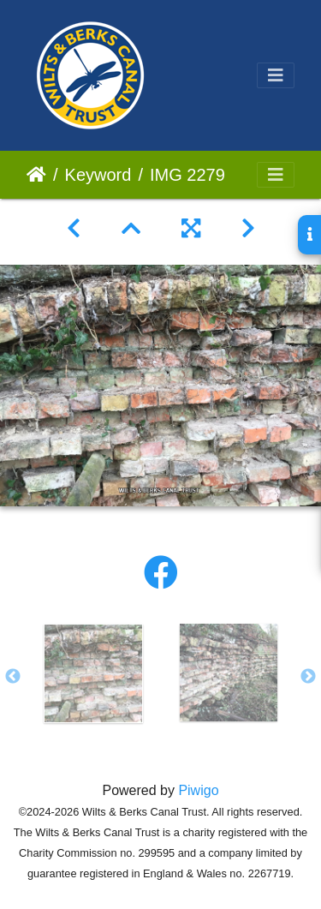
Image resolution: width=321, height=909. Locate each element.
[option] (93, 673)
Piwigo (198, 790)
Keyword (98, 174)
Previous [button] (12, 676)
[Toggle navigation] (275, 75)
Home (36, 175)
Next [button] (308, 676)
